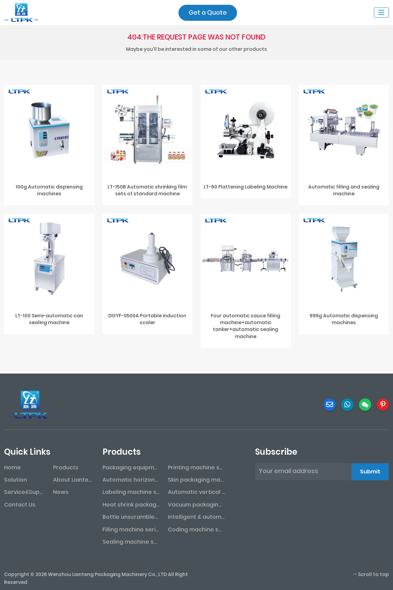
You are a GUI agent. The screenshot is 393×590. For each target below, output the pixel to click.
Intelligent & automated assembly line (196, 517)
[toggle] (381, 12)
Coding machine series (196, 529)
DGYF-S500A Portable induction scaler (147, 319)
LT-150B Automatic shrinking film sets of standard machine (147, 190)
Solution (15, 480)
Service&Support (24, 492)
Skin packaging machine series (196, 480)
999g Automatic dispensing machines (344, 319)
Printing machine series (196, 467)
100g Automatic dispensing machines (49, 190)
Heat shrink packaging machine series (131, 505)
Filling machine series (131, 529)
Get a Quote (208, 12)
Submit (370, 471)
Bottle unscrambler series (131, 517)
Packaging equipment (131, 467)
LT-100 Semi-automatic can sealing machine (49, 319)
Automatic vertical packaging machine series (196, 492)
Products (65, 467)
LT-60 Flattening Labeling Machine (245, 186)
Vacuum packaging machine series (196, 505)
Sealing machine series (131, 542)
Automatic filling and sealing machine (343, 190)
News (60, 492)
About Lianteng (73, 480)
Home (12, 467)
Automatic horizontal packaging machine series (131, 480)
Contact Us (19, 505)
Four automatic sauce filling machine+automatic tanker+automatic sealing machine (245, 326)
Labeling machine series (131, 492)
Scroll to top (371, 574)
